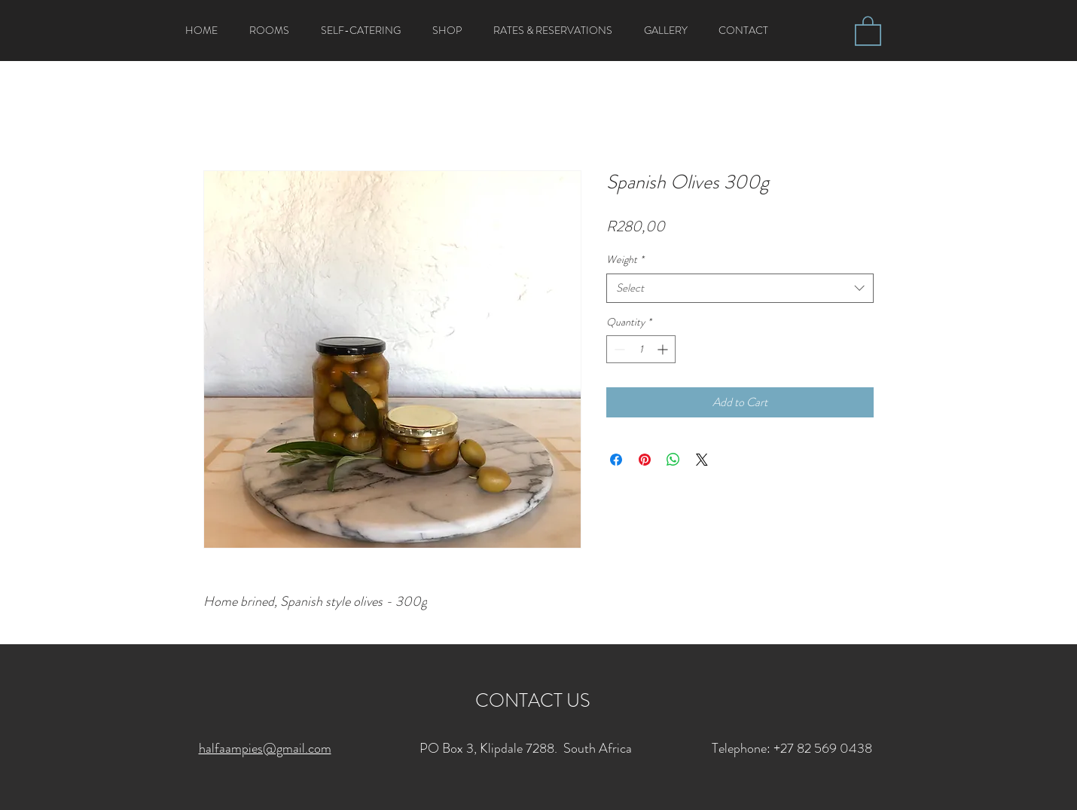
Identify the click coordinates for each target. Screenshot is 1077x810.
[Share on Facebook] (616, 460)
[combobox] (740, 288)
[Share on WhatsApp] (673, 460)
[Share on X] (702, 460)
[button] (868, 30)
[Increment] (663, 349)
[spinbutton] (640, 349)
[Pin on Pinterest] (645, 460)
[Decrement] (618, 349)
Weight (625, 259)
